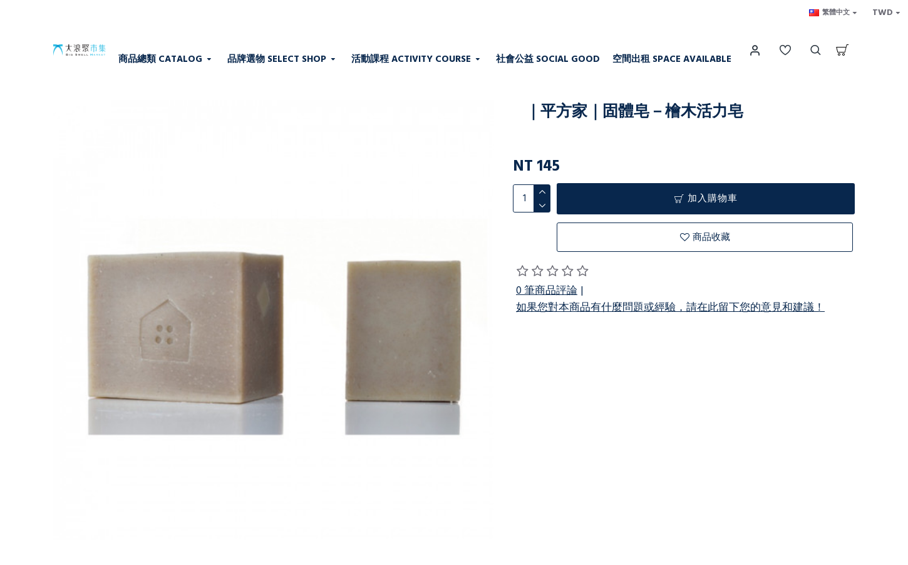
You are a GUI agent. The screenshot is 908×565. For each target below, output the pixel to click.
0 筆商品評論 (546, 290)
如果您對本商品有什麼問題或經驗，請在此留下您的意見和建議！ (670, 307)
